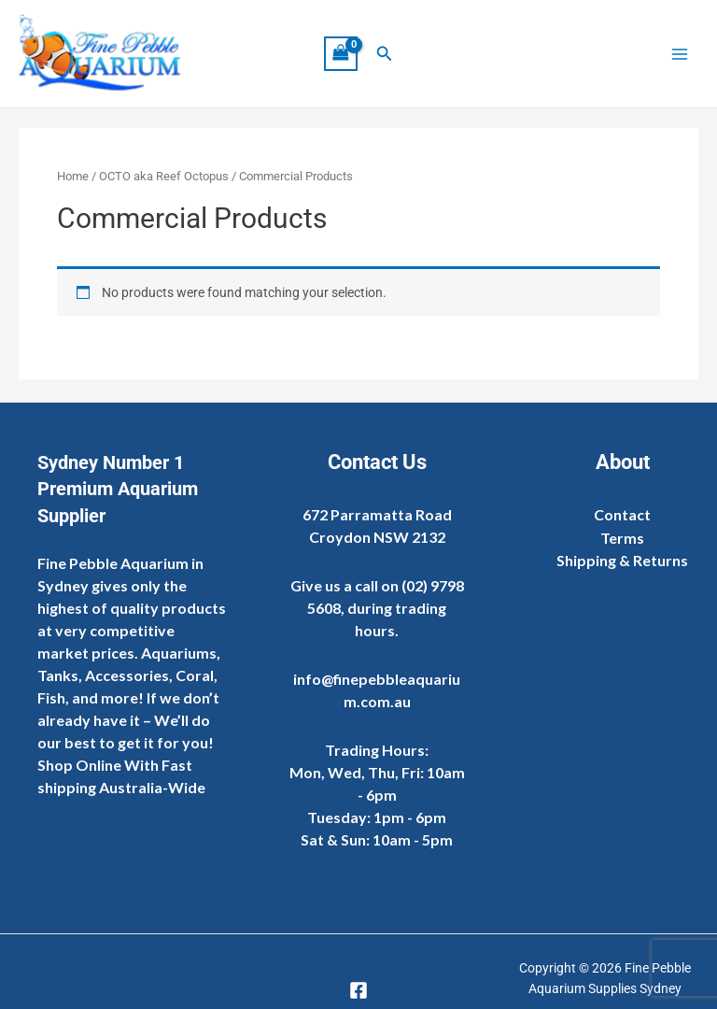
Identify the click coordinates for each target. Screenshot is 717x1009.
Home (73, 178)
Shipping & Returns (622, 560)
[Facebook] (358, 990)
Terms (622, 538)
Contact (622, 514)
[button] (384, 54)
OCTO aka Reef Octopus (164, 178)
